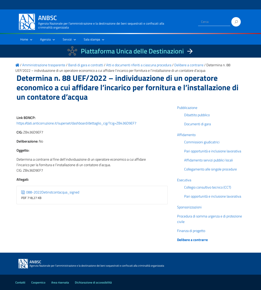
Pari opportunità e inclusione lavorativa (212, 151)
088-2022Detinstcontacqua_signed (50, 192)
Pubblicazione (187, 107)
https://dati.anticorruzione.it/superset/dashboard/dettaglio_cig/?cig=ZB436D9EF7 (76, 123)
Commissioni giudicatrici (202, 142)
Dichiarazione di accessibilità (93, 282)
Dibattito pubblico (197, 115)
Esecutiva (184, 180)
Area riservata (60, 282)
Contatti (20, 282)
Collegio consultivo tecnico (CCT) (207, 187)
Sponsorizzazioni (189, 207)
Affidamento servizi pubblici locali (208, 160)
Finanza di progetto (191, 230)
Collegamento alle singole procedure (210, 169)
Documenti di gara (197, 124)
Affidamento (186, 134)
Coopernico (38, 282)
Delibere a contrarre (192, 239)
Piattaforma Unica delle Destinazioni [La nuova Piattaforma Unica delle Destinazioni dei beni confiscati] (132, 51)
